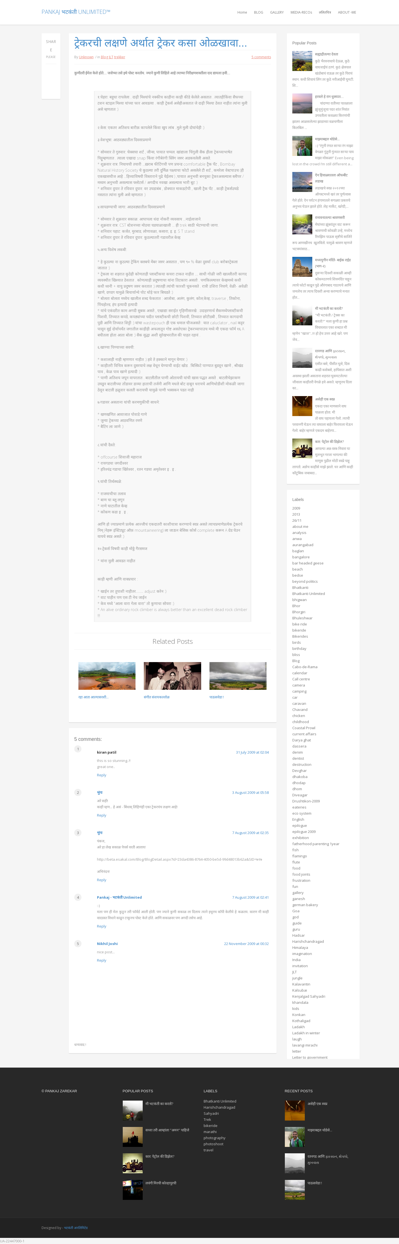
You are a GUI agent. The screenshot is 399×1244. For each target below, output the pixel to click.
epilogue (299, 825)
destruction (301, 764)
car (295, 697)
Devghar (299, 770)
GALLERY (277, 12)
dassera (299, 746)
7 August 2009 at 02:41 (250, 897)
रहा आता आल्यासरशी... (93, 697)
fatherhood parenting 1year (315, 843)
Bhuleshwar (302, 617)
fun (295, 886)
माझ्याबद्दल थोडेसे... (327, 138)
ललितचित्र (325, 12)
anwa (297, 538)
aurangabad (302, 544)
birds (296, 642)
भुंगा (99, 792)
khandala (300, 1002)
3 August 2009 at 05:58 (250, 792)
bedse (297, 575)
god (295, 916)
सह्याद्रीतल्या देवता (326, 54)
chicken (298, 715)
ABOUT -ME (347, 12)
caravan (299, 703)
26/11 (296, 520)
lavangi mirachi (305, 1045)
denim (297, 752)
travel (208, 1149)
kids (295, 1008)
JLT (111, 57)
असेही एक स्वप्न (325, 399)
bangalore (301, 556)
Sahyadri (211, 1113)
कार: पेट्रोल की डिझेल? (329, 441)
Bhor (296, 605)
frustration (301, 880)
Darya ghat (301, 740)
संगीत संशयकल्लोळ (157, 697)
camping (299, 691)
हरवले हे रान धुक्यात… (329, 96)
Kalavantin (301, 984)
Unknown (86, 57)
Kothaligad (301, 1020)
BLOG (258, 12)
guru (296, 929)
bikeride (299, 630)
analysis (299, 532)
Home (242, 12)
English (298, 819)
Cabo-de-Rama (305, 666)
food (296, 868)
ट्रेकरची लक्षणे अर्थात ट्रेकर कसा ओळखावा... (160, 43)
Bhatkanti (300, 587)
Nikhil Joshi (107, 943)
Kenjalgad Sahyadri (308, 996)
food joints (301, 874)
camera (298, 685)
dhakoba (300, 776)
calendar (299, 672)
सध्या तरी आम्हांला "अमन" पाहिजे (167, 1130)
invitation (300, 965)
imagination (302, 953)
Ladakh (298, 1026)
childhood (300, 721)
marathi (210, 1131)
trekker (119, 57)
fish (295, 849)
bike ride (299, 624)
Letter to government (310, 1057)
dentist (298, 758)
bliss (296, 654)
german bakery (305, 904)
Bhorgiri (298, 611)
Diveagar (300, 794)
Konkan (298, 1014)
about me (300, 526)
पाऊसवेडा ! (216, 697)
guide (297, 923)
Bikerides (300, 636)
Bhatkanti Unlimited (308, 593)
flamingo (299, 855)
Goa (296, 910)
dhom (297, 788)
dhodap (299, 782)
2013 (296, 514)
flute (296, 862)
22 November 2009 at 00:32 (246, 943)
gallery (298, 892)
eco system (301, 813)
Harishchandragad (308, 941)
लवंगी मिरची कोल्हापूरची (160, 1182)
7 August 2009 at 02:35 (250, 832)
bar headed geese (308, 563)
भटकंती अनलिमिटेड (76, 1227)
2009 (296, 508)
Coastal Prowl (303, 727)
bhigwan (299, 599)
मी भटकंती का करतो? (329, 308)
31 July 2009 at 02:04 (252, 752)
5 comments (261, 57)
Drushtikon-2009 (306, 801)
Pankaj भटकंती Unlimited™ (76, 12)
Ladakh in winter (306, 1032)
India (296, 959)
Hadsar (298, 935)
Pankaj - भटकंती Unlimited (119, 897)
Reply (101, 774)
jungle (297, 978)
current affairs (304, 733)
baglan (298, 550)
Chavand (300, 709)
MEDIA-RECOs (301, 12)
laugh (297, 1039)
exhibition (300, 837)
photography (215, 1137)
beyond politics (305, 581)
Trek (207, 1119)
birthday (299, 648)
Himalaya (300, 947)
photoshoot (213, 1143)
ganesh (298, 898)
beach (297, 569)
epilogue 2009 (304, 831)
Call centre (301, 679)
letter (296, 1051)
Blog (104, 57)
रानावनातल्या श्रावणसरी (330, 217)
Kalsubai (299, 990)
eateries (299, 807)
